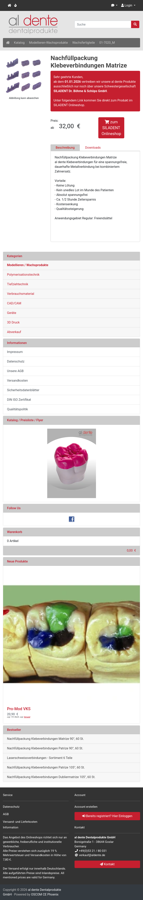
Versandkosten (17, 380)
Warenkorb (14, 532)
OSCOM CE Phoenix (45, 894)
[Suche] (103, 24)
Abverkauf (14, 332)
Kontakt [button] (107, 864)
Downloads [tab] (93, 147)
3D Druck (13, 322)
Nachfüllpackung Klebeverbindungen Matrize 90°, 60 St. (45, 739)
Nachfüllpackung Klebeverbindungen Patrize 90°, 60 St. (45, 748)
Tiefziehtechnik (17, 284)
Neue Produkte (17, 561)
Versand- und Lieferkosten (20, 822)
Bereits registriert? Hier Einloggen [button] (107, 816)
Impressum (15, 352)
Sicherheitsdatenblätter (23, 390)
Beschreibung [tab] (65, 147)
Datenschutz (15, 361)
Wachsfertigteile (83, 42)
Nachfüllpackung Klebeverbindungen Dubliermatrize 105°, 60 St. (51, 777)
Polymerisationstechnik (23, 274)
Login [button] (127, 5)
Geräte (11, 313)
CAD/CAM (14, 303)
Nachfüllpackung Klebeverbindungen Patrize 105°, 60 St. (46, 767)
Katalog (19, 42)
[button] (114, 5)
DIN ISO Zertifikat (19, 400)
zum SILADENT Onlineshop (111, 128)
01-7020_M (107, 42)
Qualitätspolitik (17, 409)
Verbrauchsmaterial (20, 294)
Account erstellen (86, 806)
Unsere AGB (15, 371)
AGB (6, 814)
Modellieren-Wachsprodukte (48, 42)
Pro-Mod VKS (18, 708)
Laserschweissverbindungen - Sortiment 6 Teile (39, 758)
